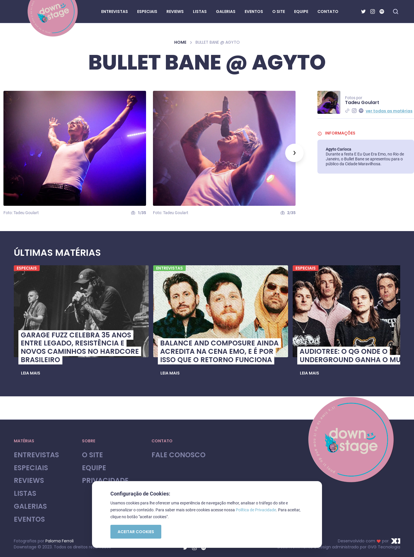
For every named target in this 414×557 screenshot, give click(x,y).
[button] (30, 373)
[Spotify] (381, 11)
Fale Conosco (179, 455)
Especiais (31, 468)
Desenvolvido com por (369, 541)
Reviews (29, 481)
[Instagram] (372, 11)
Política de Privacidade (256, 510)
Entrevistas (36, 455)
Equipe (94, 468)
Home (180, 42)
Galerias (30, 506)
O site (92, 455)
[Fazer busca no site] (395, 11)
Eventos (29, 519)
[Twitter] (363, 11)
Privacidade (105, 481)
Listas (25, 493)
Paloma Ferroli (59, 541)
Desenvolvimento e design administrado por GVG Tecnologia (338, 547)
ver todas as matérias (389, 111)
